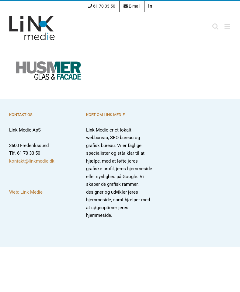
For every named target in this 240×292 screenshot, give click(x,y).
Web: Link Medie (26, 192)
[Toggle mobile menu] (227, 26)
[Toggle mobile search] (215, 26)
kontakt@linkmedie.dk (31, 161)
